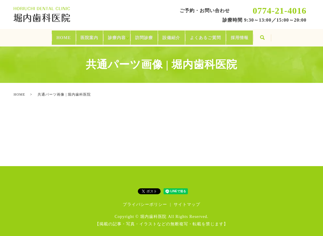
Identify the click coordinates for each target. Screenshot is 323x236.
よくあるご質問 (226, 35)
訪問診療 (142, 35)
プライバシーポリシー (145, 200)
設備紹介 (180, 35)
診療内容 (106, 35)
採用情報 (272, 35)
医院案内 (67, 35)
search (300, 35)
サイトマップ (187, 200)
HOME (30, 35)
